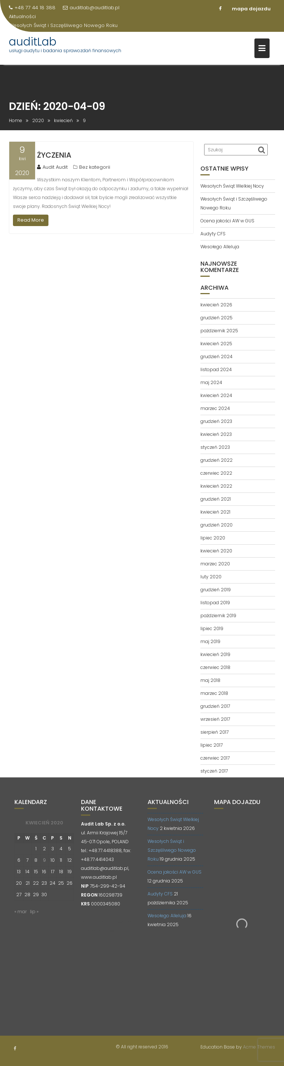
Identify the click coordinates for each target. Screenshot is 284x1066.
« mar (20, 917)
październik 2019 (218, 615)
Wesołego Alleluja (219, 246)
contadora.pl (112, 936)
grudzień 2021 (215, 499)
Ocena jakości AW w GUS (227, 221)
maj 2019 (210, 641)
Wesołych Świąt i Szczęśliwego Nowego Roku (63, 25)
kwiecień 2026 (216, 305)
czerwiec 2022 (216, 473)
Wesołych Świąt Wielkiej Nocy (232, 186)
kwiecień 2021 (215, 512)
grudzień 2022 (216, 460)
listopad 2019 (215, 602)
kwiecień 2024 (216, 395)
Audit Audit (52, 167)
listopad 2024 (216, 369)
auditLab (33, 42)
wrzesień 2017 (215, 719)
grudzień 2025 (216, 318)
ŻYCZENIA (54, 155)
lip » (34, 917)
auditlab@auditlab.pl (91, 7)
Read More (30, 219)
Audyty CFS (213, 234)
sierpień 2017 (214, 732)
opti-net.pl (120, 927)
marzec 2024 (215, 408)
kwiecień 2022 (216, 486)
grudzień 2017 (215, 706)
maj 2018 (210, 680)
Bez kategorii (94, 167)
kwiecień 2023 (216, 434)
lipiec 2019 (211, 628)
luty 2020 (211, 577)
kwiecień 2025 (216, 343)
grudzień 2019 (215, 589)
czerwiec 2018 (215, 667)
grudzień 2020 (216, 525)
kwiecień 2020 (216, 551)
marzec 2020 (215, 564)
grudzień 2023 (216, 421)
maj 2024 (211, 382)
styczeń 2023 (215, 447)
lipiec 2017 (211, 745)
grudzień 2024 (216, 356)
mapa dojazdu (251, 8)
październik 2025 (219, 330)
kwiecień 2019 (215, 654)
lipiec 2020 (212, 538)
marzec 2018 (214, 693)
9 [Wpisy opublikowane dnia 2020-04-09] (44, 866)
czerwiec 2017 (215, 758)
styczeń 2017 (214, 771)
